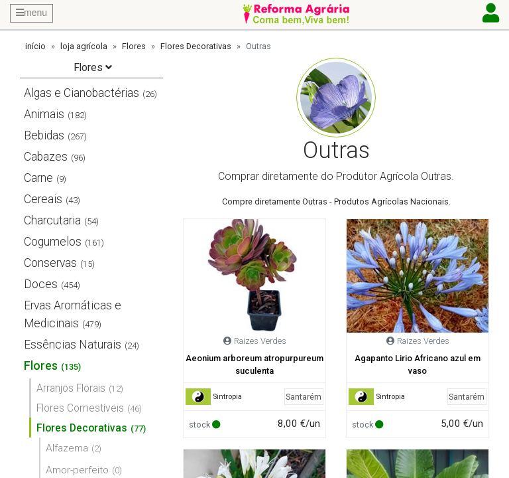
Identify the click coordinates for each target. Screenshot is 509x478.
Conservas (50, 263)
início (35, 46)
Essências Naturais (72, 344)
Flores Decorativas (195, 46)
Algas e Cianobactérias (81, 93)
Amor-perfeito (77, 470)
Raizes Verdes (260, 341)
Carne (38, 178)
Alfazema (67, 448)
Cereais (43, 199)
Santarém (303, 397)
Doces (41, 284)
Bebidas (44, 135)
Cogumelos (53, 241)
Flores (134, 46)
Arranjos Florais (70, 388)
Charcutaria (52, 220)
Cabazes (46, 156)
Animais (44, 114)
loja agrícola (83, 46)
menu (31, 12)
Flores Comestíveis (80, 408)
